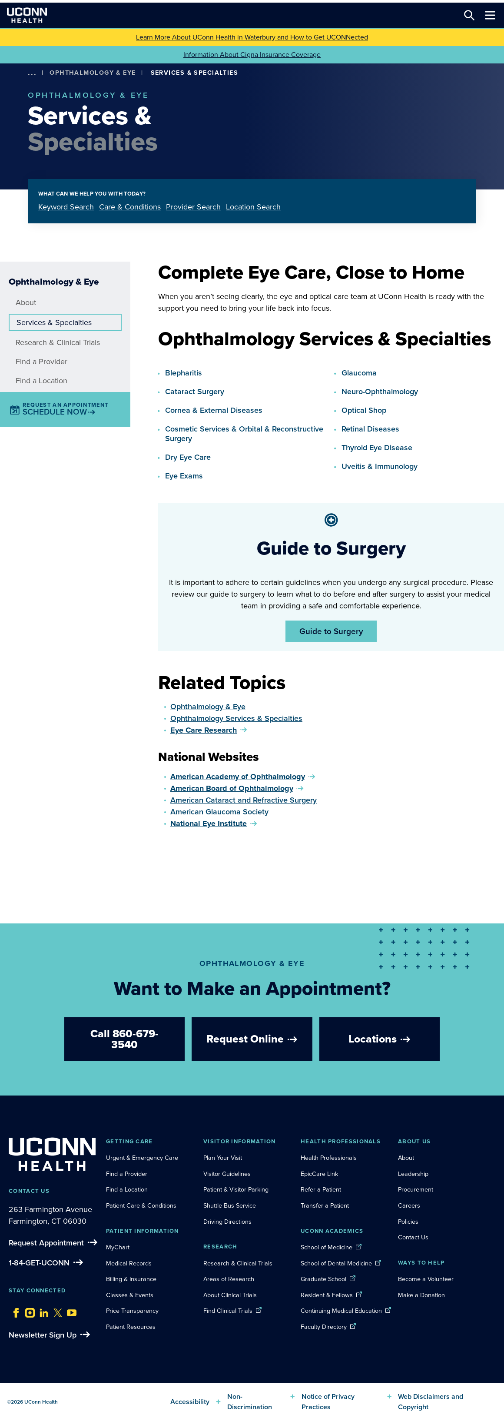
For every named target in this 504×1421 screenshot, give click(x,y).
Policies (408, 1221)
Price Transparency (132, 1310)
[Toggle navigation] (490, 15)
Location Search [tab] (253, 206)
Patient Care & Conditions (141, 1205)
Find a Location (41, 380)
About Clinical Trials (230, 1295)
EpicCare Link (319, 1174)
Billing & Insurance (131, 1279)
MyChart (117, 1247)
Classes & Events (129, 1295)
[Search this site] (469, 15)
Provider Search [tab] (193, 206)
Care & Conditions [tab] (130, 206)
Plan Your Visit (222, 1157)
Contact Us (413, 1237)
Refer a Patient (321, 1189)
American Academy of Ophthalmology (237, 776)
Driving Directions (227, 1221)
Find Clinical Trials (227, 1310)
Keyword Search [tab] (66, 206)
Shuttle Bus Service (229, 1205)
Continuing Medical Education (341, 1310)
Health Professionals (329, 1157)
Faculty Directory (324, 1326)
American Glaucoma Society (219, 811)
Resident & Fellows (327, 1295)
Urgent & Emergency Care (142, 1157)
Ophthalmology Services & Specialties (236, 718)
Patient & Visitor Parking (236, 1189)
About (26, 302)
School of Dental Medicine (336, 1263)
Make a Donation (421, 1295)
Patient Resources (131, 1326)
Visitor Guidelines (227, 1174)
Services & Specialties (54, 322)
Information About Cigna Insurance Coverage (252, 55)
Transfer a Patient (325, 1205)
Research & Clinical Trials (58, 342)
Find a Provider (41, 361)
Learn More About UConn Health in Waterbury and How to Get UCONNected (252, 37)
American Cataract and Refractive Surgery (243, 800)
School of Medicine (326, 1247)
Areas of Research (229, 1279)
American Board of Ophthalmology (231, 788)
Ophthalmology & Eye (93, 73)
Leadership (413, 1174)
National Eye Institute (208, 823)
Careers (409, 1205)
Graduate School (323, 1279)
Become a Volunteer (426, 1279)
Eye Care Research (203, 730)
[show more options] (32, 73)
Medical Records (129, 1263)
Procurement (415, 1189)
